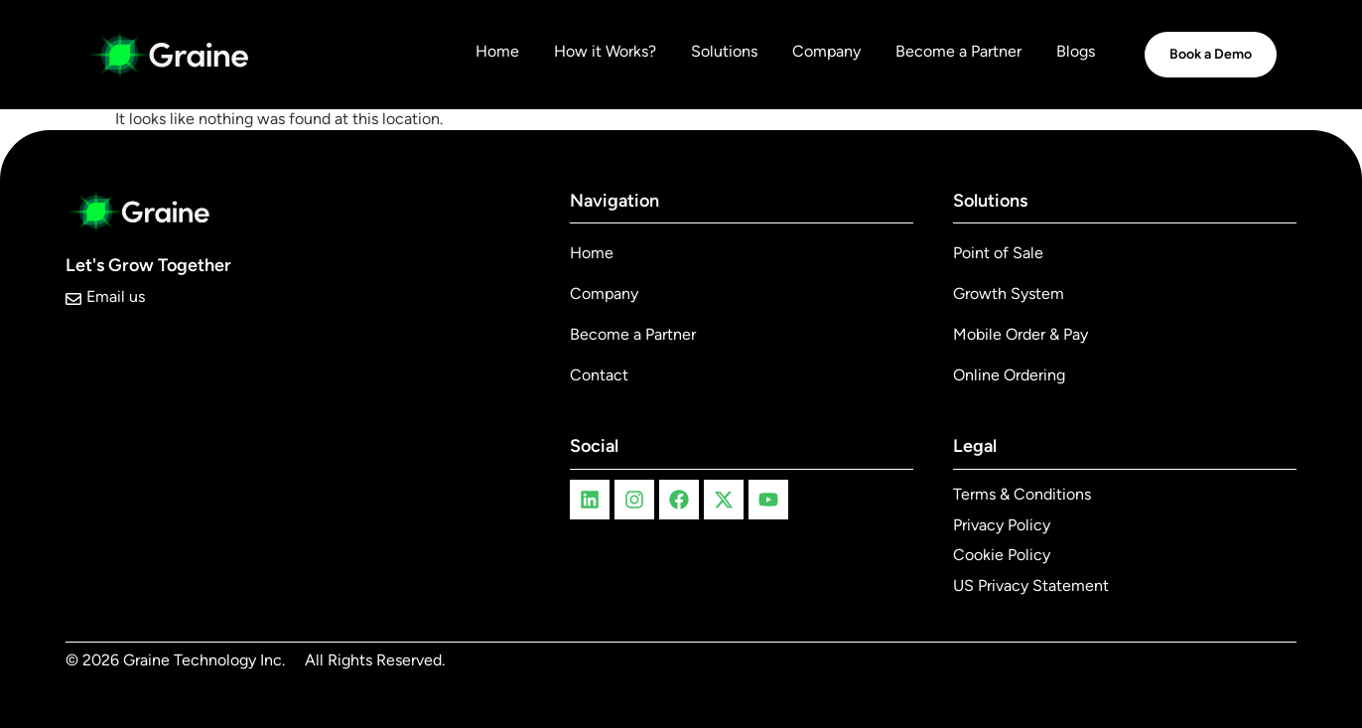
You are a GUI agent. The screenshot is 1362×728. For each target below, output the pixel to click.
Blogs (1075, 51)
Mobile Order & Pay (1020, 334)
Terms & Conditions (1022, 494)
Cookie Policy (1001, 554)
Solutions (724, 51)
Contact (599, 374)
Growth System (1008, 293)
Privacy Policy (1001, 524)
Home (497, 51)
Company (826, 51)
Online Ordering (1009, 374)
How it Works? (605, 51)
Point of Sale (998, 252)
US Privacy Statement (1031, 585)
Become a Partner (958, 51)
